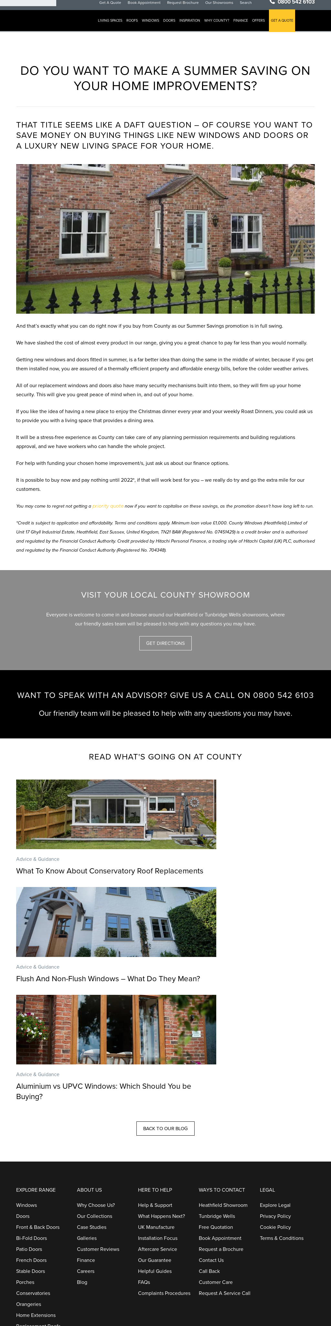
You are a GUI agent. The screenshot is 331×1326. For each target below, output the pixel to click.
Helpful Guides (155, 1182)
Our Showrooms (225, 8)
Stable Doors (30, 1182)
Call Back (209, 1182)
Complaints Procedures (164, 1204)
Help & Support (155, 1116)
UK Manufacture (156, 1138)
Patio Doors (29, 1160)
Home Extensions (36, 1226)
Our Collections (94, 1127)
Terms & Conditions (282, 1149)
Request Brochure (189, 8)
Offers (264, 26)
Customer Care (216, 1193)
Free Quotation (216, 1138)
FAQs (144, 1193)
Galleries (87, 1149)
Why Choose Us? (96, 1116)
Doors (175, 26)
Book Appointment (150, 8)
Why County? (222, 26)
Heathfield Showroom (223, 1116)
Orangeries (28, 1215)
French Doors (31, 1171)
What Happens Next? (161, 1127)
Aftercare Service (157, 1160)
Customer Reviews (98, 1160)
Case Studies (91, 1138)
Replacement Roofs (38, 1237)
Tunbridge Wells (217, 1127)
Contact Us (211, 1171)
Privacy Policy (275, 1127)
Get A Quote (116, 8)
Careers (85, 1182)
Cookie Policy (275, 1138)
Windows (156, 26)
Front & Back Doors (37, 1138)
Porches (25, 1193)
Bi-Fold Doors (31, 1149)
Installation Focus (157, 1149)
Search (252, 8)
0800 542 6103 (296, 7)
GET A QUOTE (288, 26)
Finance (247, 26)
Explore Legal (275, 1116)
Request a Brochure (221, 1160)
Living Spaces (116, 26)
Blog (82, 1193)
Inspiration (196, 26)
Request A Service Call (225, 1204)
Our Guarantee (154, 1171)
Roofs (138, 26)
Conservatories (33, 1204)
